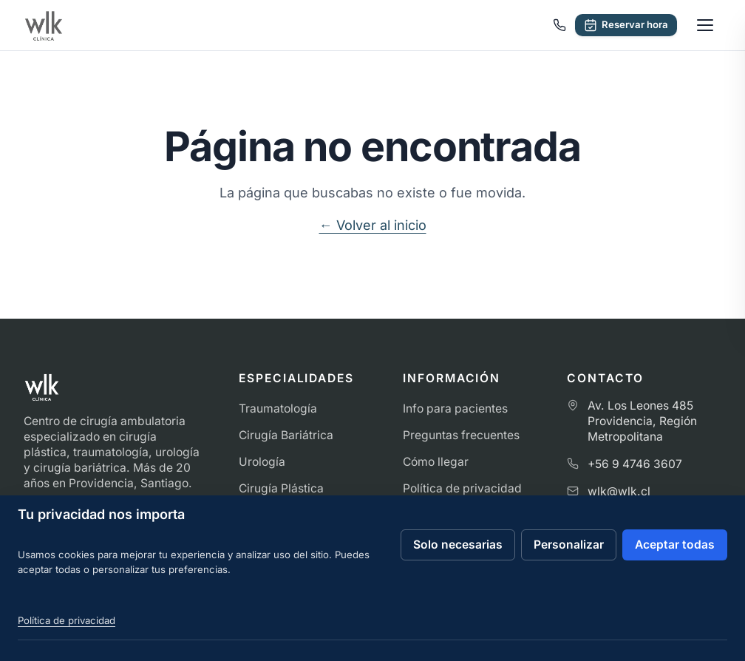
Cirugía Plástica (281, 488)
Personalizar (569, 545)
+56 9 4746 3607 (635, 464)
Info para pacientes (455, 408)
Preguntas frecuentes (461, 435)
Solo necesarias (458, 545)
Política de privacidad (462, 488)
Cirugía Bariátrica (286, 435)
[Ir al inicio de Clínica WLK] (44, 25)
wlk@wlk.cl (619, 491)
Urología (262, 462)
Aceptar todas (675, 545)
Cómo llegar (436, 462)
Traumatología (278, 408)
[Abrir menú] (705, 25)
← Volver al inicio (372, 225)
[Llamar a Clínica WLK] (559, 25)
